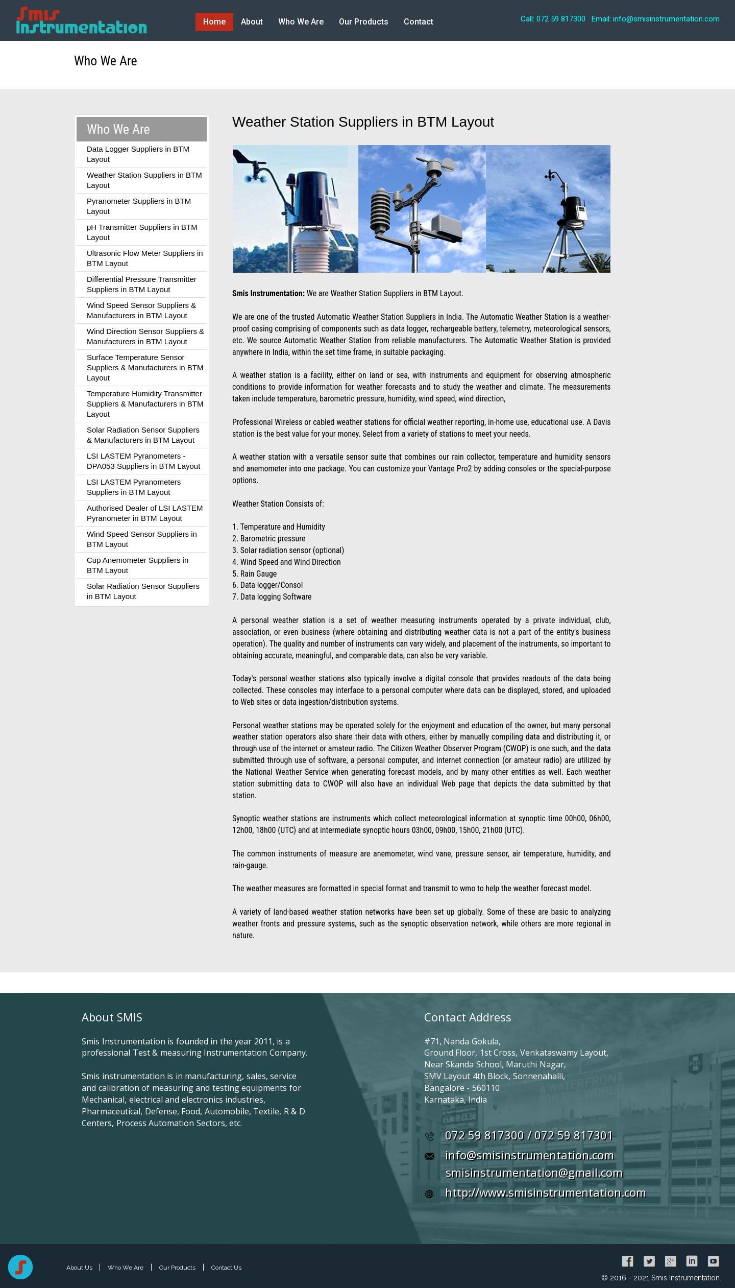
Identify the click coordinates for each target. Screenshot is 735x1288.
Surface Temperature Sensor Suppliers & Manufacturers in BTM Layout (145, 367)
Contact (418, 22)
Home (214, 22)
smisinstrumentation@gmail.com (534, 1172)
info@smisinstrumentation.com (529, 1154)
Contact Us (226, 1267)
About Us (80, 1267)
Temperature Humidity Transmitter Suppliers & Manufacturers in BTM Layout (145, 403)
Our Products (363, 22)
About (252, 22)
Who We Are (301, 22)
